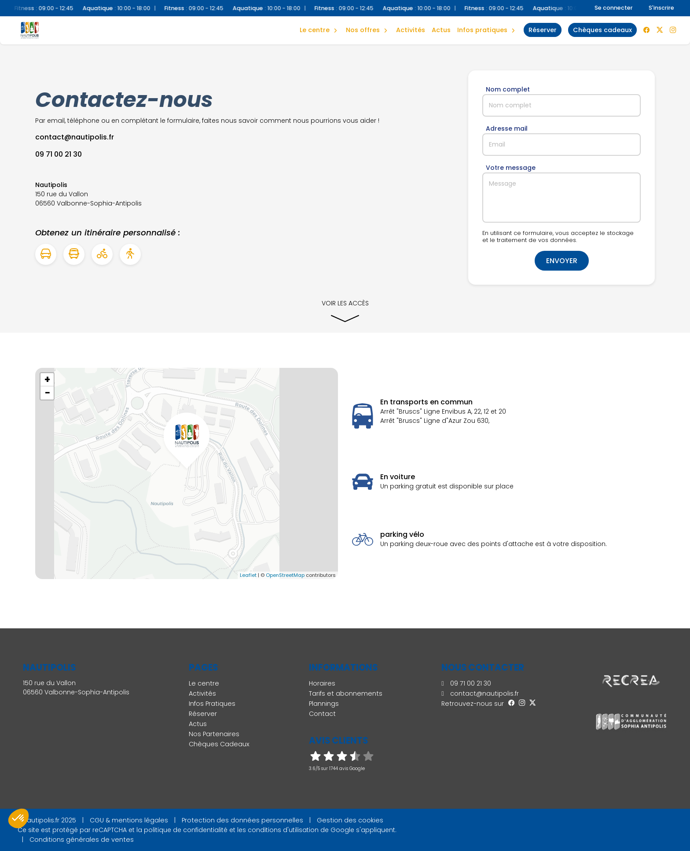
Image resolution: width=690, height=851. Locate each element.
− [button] (47, 393)
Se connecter (614, 7)
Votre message (511, 167)
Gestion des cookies (350, 820)
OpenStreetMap (285, 575)
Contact (322, 713)
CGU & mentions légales (129, 820)
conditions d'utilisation (283, 829)
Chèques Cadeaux (219, 744)
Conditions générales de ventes (81, 839)
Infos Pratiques (482, 30)
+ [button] (47, 379)
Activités (410, 30)
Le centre (204, 683)
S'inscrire (661, 7)
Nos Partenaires (214, 734)
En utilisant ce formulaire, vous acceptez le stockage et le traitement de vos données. (558, 237)
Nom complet (508, 89)
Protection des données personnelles (242, 820)
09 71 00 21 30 (466, 683)
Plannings (324, 703)
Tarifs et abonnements (345, 693)
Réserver (203, 713)
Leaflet (248, 575)
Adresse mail (507, 128)
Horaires (322, 683)
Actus (441, 30)
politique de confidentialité (186, 829)
